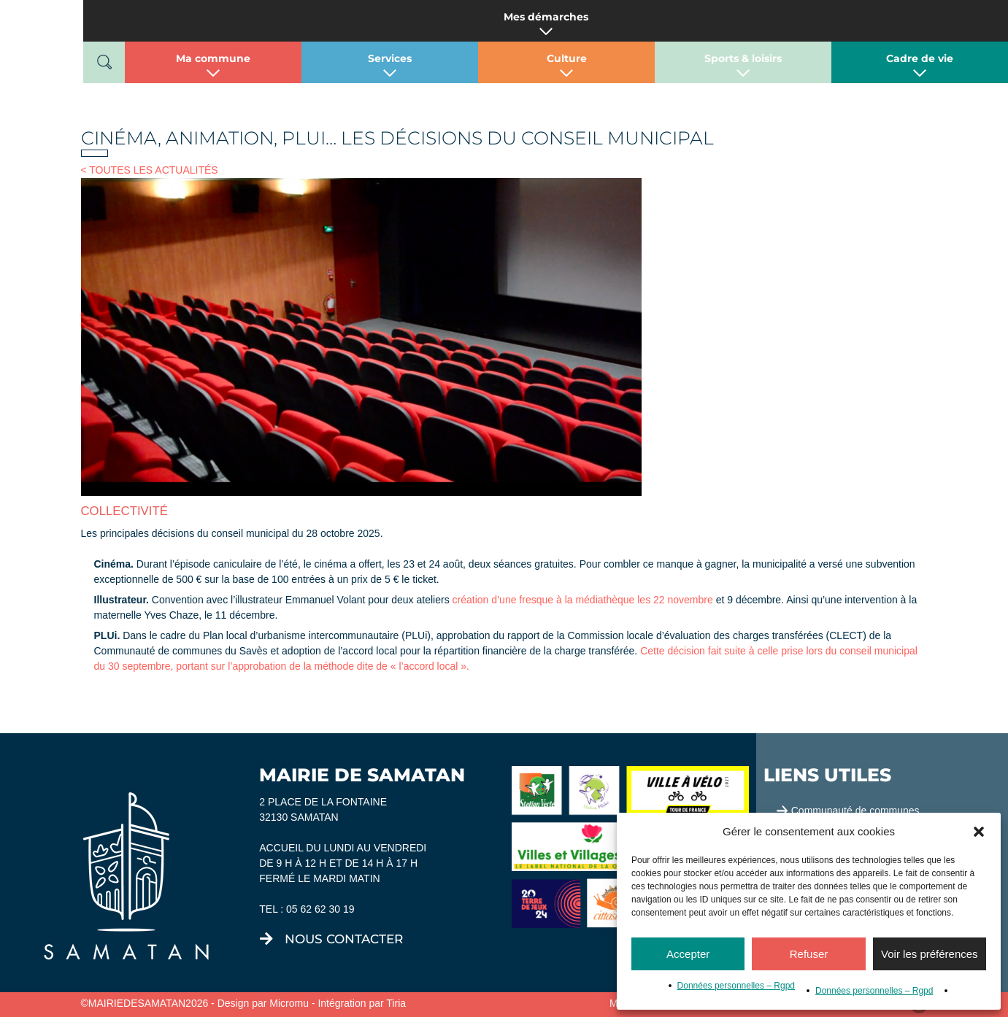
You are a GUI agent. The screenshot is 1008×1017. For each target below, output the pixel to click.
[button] (979, 831)
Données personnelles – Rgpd (736, 986)
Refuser (809, 954)
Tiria (396, 1003)
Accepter (687, 954)
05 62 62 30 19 (320, 909)
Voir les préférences (929, 954)
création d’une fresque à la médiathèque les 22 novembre (583, 600)
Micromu (289, 1003)
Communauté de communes (855, 810)
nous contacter (344, 939)
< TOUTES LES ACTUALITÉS (149, 170)
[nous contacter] (266, 939)
